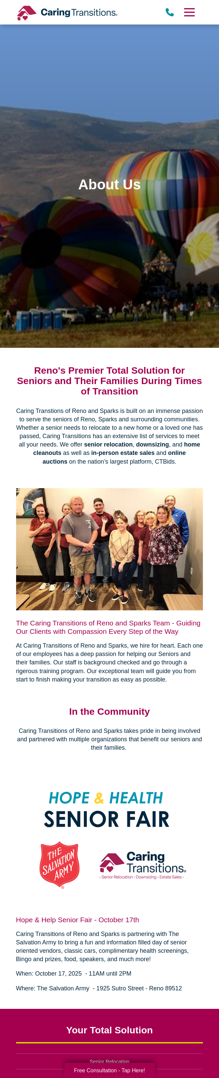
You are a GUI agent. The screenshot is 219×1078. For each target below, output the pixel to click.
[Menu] (189, 12)
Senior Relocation (109, 1061)
